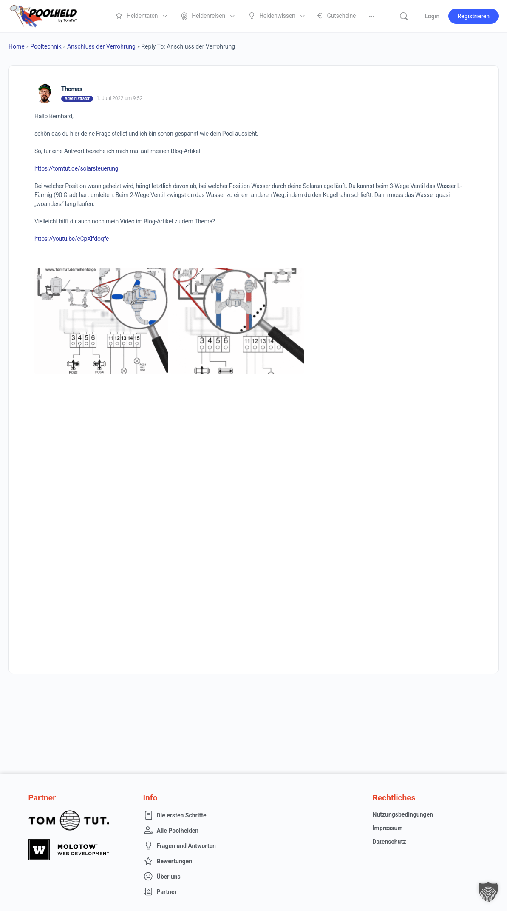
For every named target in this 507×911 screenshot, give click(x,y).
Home (16, 46)
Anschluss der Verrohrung (101, 46)
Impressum (388, 828)
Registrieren (473, 16)
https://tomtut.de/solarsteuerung (76, 168)
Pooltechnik (45, 46)
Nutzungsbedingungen (403, 814)
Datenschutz (389, 841)
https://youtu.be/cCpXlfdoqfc (71, 238)
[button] (488, 892)
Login (432, 16)
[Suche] (403, 16)
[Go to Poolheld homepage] (50, 15)
